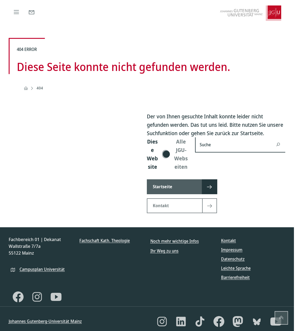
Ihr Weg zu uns (164, 251)
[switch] (168, 154)
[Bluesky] (256, 321)
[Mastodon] (237, 321)
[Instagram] (37, 296)
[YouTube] (56, 296)
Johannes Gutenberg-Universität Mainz (45, 321)
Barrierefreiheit (235, 277)
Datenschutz (233, 259)
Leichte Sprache (236, 268)
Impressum (231, 250)
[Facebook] (18, 296)
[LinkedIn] (181, 321)
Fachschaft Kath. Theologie (104, 241)
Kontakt (228, 241)
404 (40, 87)
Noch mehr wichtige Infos (174, 241)
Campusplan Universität (42, 269)
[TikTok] (200, 321)
